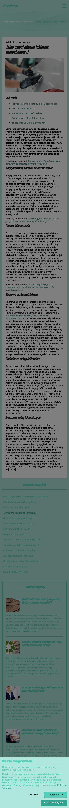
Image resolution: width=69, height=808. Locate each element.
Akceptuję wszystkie (53, 802)
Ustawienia (34, 794)
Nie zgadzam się (56, 794)
